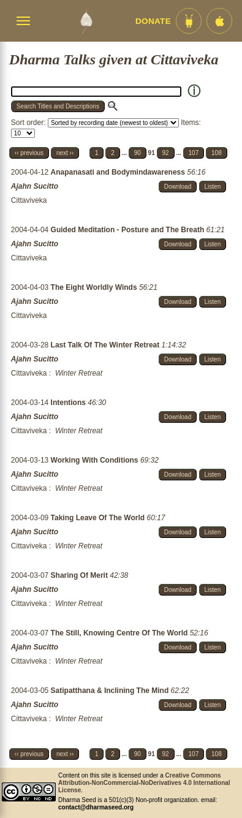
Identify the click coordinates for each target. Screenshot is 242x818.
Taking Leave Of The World (99, 517)
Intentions (69, 402)
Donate (153, 21)
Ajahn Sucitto (34, 186)
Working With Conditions (95, 460)
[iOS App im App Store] (219, 21)
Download (177, 186)
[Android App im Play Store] (189, 21)
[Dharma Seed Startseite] (86, 20)
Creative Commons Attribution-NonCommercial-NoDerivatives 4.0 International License (144, 782)
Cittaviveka (29, 200)
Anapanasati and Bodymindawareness (119, 172)
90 (137, 153)
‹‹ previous (29, 153)
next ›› (65, 153)
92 (165, 153)
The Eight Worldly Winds (95, 287)
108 (216, 153)
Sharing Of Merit (80, 575)
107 (194, 153)
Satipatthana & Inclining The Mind (111, 690)
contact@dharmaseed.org (96, 807)
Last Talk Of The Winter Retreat (106, 345)
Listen (213, 186)
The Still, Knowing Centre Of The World (120, 633)
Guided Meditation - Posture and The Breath (128, 229)
